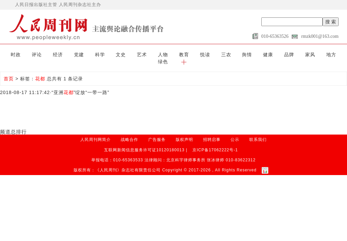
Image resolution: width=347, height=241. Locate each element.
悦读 (183, 54)
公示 (235, 132)
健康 (240, 54)
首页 (9, 71)
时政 (13, 54)
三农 (202, 54)
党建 (70, 54)
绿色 (315, 54)
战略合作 (129, 132)
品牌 (259, 54)
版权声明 (184, 132)
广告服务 (157, 132)
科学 (88, 54)
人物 (145, 54)
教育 (164, 54)
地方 (296, 54)
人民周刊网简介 (95, 132)
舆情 (221, 54)
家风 (277, 54)
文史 (107, 54)
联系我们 (258, 132)
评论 (32, 54)
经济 (51, 54)
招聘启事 (212, 132)
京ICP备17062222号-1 (215, 142)
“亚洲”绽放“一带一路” (80, 85)
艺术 (126, 54)
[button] (334, 54)
